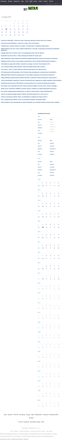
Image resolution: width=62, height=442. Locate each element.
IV (50, 182)
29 (14, 35)
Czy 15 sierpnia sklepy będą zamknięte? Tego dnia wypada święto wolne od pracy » (23, 66)
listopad (52, 151)
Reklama (16, 431)
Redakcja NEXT (54, 414)
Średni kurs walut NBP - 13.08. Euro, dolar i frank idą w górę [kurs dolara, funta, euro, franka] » (26, 40)
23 (19, 32)
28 (10, 35)
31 (23, 35)
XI (54, 185)
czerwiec (40, 133)
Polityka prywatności (25, 431)
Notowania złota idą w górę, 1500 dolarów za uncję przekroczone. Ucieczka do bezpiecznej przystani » (28, 83)
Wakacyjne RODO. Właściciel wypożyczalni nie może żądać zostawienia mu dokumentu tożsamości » (28, 75)
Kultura (35, 1)
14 (10, 29)
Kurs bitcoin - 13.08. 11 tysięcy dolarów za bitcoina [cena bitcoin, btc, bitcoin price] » (24, 69)
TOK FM (51, 1)
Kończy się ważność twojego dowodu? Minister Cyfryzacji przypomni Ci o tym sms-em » (25, 94)
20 (6, 32)
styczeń (40, 119)
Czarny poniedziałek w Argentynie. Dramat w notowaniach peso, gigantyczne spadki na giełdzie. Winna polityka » (31, 80)
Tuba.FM (51, 3)
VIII (43, 185)
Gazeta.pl (4, 1)
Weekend (10, 1)
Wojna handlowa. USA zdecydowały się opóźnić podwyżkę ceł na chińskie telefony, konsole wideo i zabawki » (30, 102)
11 (27, 26)
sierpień (52, 143)
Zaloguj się (56, 3)
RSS (42, 422)
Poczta (47, 3)
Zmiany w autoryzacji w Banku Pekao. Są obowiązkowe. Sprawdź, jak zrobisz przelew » (24, 96)
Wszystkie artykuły (35, 422)
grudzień (52, 154)
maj (39, 130)
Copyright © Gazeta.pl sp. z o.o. (31, 428)
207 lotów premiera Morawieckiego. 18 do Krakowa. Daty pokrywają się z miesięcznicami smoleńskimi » (29, 72)
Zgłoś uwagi (49, 431)
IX (46, 185)
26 (2, 35)
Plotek (26, 1)
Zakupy (28, 414)
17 (23, 29)
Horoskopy (22, 414)
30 (19, 35)
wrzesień (52, 146)
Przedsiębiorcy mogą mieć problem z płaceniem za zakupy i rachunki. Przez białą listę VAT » (26, 64)
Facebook (26, 422)
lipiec (51, 119)
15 (14, 29)
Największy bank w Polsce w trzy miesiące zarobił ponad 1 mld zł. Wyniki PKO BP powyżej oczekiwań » (28, 61)
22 (14, 32)
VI (58, 182)
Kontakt (31, 418)
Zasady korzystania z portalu (38, 431)
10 (23, 26)
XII (58, 185)
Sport (22, 1)
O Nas (11, 431)
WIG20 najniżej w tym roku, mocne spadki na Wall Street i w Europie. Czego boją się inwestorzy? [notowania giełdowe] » (30, 49)
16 (19, 29)
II (42, 182)
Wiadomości (17, 1)
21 (10, 32)
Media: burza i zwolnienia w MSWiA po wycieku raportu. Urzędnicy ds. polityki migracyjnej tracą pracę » (29, 88)
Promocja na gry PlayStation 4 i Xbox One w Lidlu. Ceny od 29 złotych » (20, 43)
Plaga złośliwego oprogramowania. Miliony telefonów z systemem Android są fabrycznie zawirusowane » (29, 77)
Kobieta (40, 1)
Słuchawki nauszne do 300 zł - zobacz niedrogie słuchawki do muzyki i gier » (21, 55)
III (46, 182)
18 (27, 29)
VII (38, 185)
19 (2, 32)
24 (23, 32)
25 (27, 32)
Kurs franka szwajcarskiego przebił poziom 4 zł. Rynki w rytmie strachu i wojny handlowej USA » (27, 91)
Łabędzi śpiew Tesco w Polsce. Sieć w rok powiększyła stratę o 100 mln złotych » (23, 53)
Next (31, 1)
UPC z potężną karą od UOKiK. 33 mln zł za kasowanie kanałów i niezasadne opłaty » (23, 99)
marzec (39, 125)
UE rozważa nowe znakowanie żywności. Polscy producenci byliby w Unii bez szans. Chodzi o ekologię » (29, 86)
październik (53, 148)
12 (2, 29)
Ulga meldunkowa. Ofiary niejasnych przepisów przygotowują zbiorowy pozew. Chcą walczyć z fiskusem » (29, 58)
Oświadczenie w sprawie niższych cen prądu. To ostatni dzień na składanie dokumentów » (25, 46)
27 (6, 35)
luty (39, 122)
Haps (32, 414)
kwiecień (40, 127)
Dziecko (45, 1)
